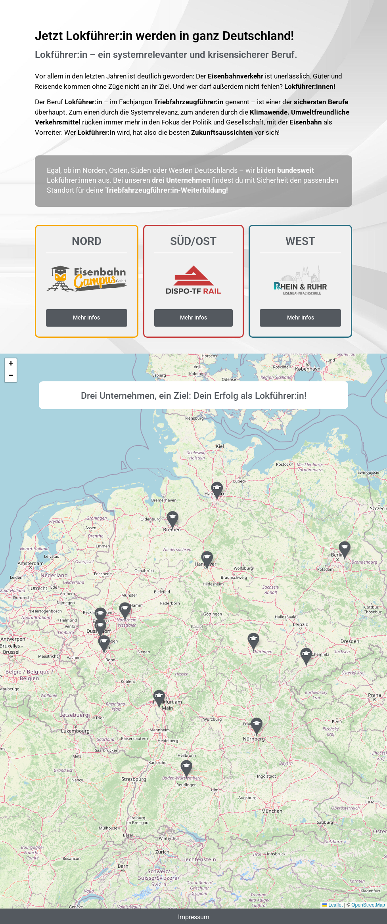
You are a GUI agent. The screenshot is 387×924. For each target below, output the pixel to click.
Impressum (193, 916)
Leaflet (332, 905)
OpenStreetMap (368, 905)
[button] (217, 490)
